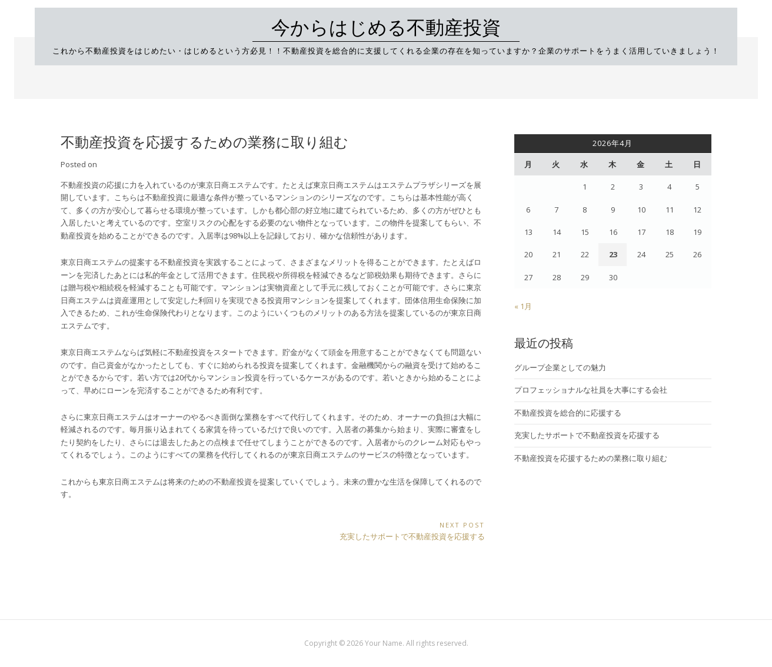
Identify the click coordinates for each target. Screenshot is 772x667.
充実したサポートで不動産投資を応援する (587, 435)
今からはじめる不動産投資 (386, 28)
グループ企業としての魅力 (560, 367)
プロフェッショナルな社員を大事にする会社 (590, 389)
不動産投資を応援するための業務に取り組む (590, 458)
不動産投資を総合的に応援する (567, 412)
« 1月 (523, 306)
